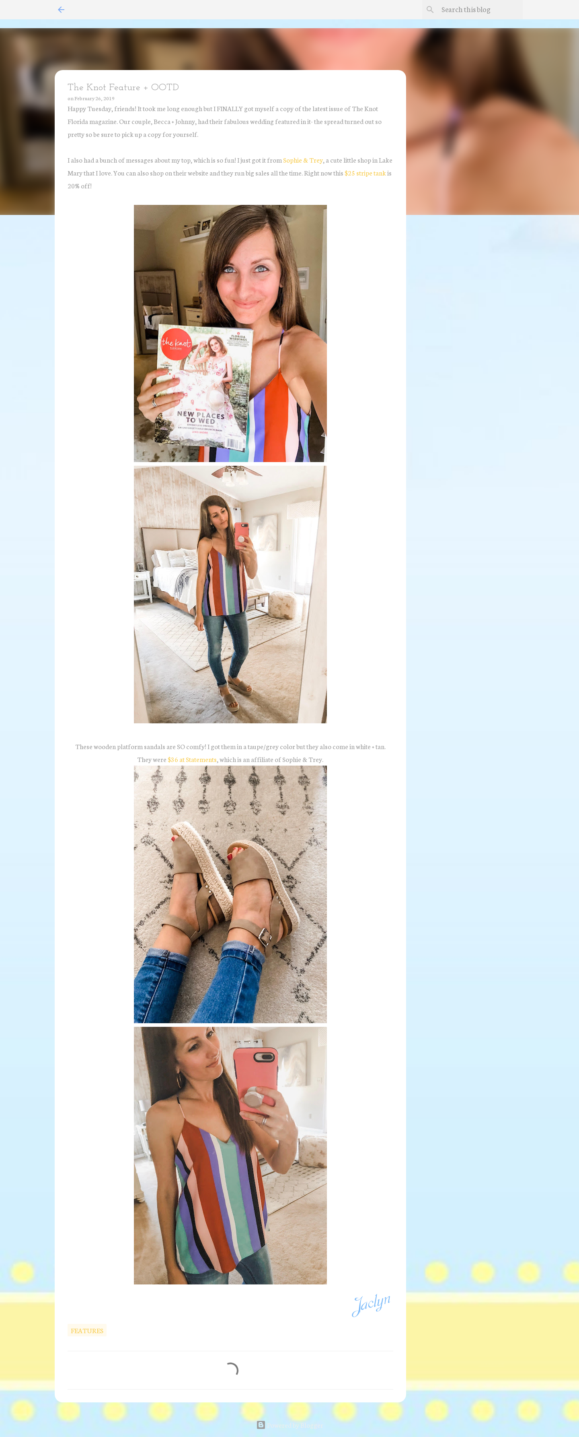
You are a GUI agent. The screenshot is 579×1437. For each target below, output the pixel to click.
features (87, 1330)
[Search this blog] (480, 9)
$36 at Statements (192, 759)
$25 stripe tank (364, 172)
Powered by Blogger (289, 1424)
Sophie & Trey (303, 159)
